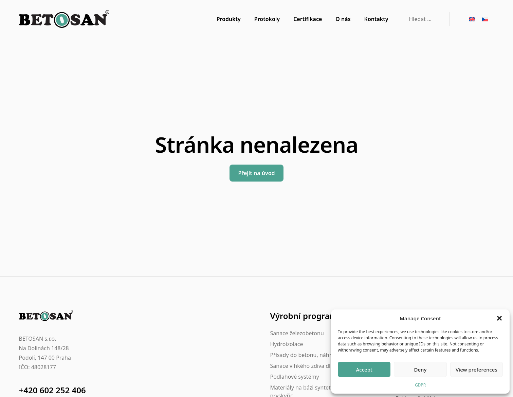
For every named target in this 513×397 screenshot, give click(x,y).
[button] (499, 318)
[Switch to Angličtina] (472, 19)
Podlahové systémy (294, 376)
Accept (364, 369)
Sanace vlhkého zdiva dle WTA (308, 366)
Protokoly (267, 19)
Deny (420, 369)
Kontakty (376, 19)
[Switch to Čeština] (485, 19)
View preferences (476, 369)
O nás (342, 19)
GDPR (420, 385)
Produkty (229, 19)
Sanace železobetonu (297, 333)
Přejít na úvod (256, 173)
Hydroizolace (286, 344)
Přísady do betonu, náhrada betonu (315, 355)
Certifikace (307, 19)
